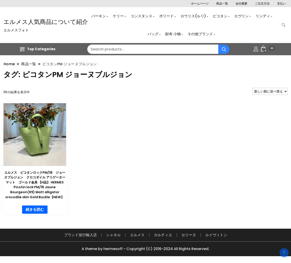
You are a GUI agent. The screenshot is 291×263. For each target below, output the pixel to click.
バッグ (153, 34)
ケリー (118, 16)
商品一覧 (222, 3)
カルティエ (163, 235)
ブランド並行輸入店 (80, 235)
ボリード (166, 16)
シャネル (113, 235)
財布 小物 (173, 34)
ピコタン (220, 16)
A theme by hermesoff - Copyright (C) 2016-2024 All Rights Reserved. (145, 248)
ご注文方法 (262, 3)
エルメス (137, 235)
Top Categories (37, 49)
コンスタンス (141, 16)
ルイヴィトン (216, 235)
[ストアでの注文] (270, 91)
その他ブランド (200, 34)
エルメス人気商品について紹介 (45, 22)
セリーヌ (188, 235)
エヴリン (241, 16)
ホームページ (200, 3)
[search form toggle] (283, 25)
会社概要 (241, 3)
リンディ (263, 16)
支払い (281, 3)
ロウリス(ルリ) (193, 16)
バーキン (98, 16)
